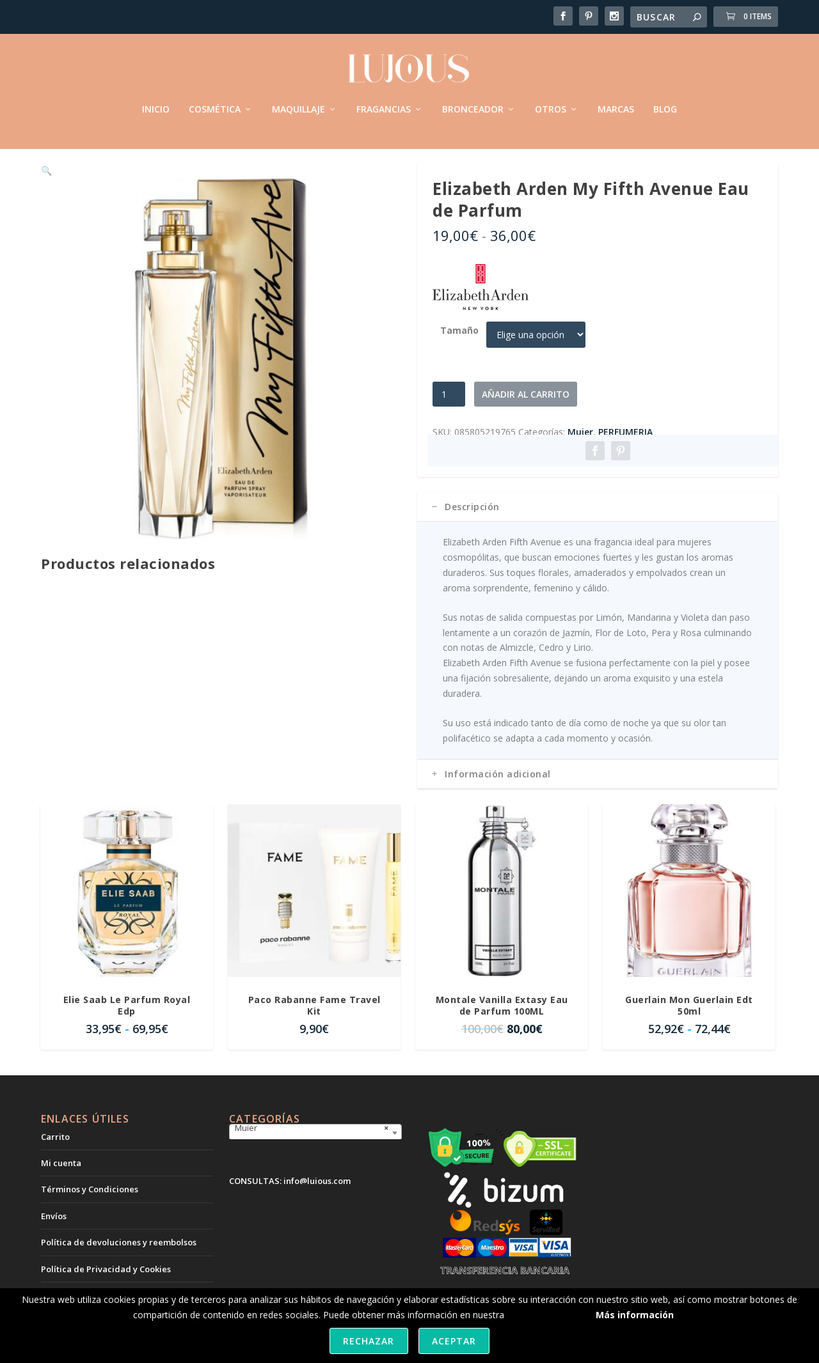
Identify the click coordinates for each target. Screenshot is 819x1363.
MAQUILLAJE (298, 102)
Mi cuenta (61, 1179)
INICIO (156, 102)
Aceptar (454, 1341)
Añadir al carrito (525, 411)
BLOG (665, 102)
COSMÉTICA (215, 102)
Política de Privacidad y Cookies (106, 1285)
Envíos (54, 1232)
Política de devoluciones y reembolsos (118, 1259)
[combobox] (315, 1149)
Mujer (580, 448)
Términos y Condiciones (89, 1205)
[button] (381, 200)
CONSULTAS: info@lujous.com (290, 1197)
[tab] (597, 523)
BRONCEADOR (473, 102)
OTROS (550, 102)
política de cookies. (546, 1315)
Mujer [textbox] (311, 1144)
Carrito (55, 1153)
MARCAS (616, 102)
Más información (635, 1315)
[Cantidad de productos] (449, 410)
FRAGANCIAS (383, 102)
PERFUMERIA (625, 448)
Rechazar (368, 1341)
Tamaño (459, 347)
